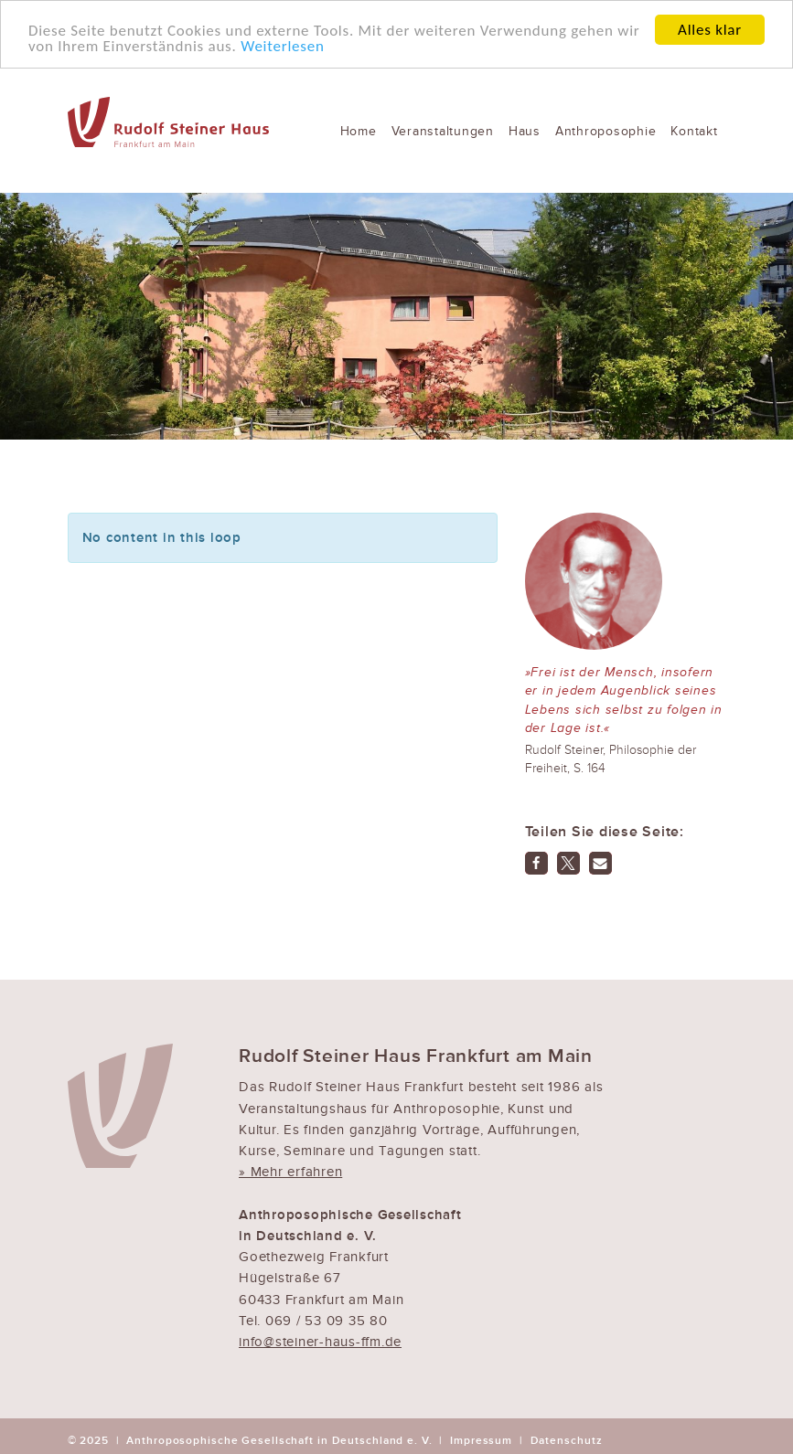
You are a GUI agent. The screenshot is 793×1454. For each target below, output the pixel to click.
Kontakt (693, 131)
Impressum (481, 1440)
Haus (525, 131)
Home (358, 131)
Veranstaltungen (442, 131)
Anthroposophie (606, 131)
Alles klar (710, 29)
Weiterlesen (282, 46)
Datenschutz (566, 1440)
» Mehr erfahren (290, 1171)
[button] (536, 863)
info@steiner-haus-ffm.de (320, 1341)
